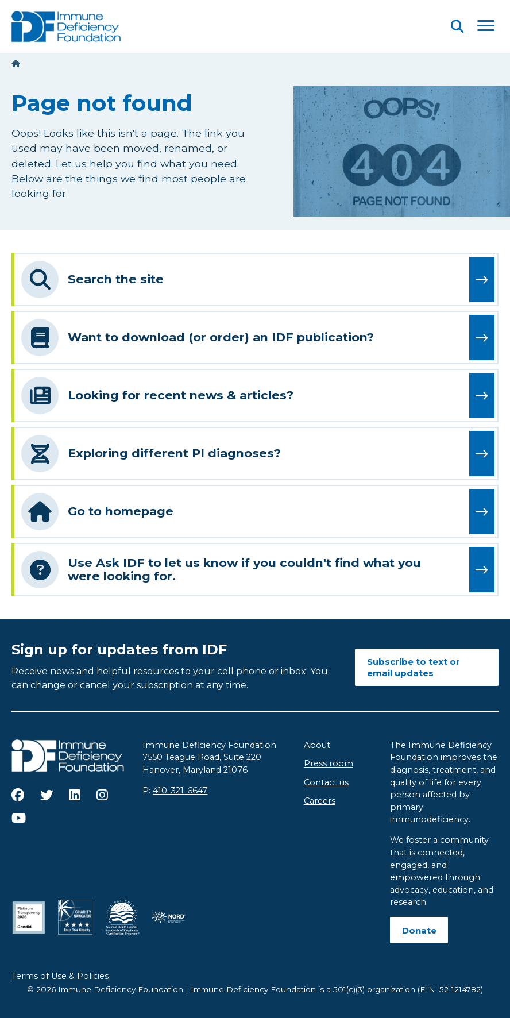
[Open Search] (457, 26)
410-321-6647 (180, 790)
